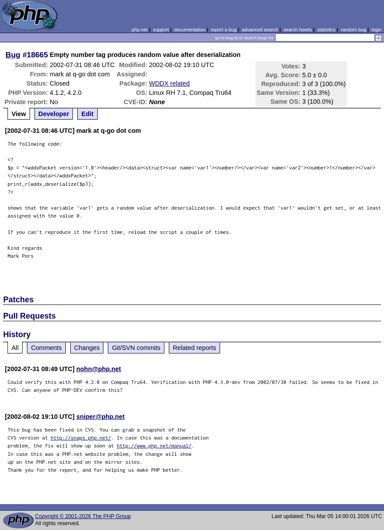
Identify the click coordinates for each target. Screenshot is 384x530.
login (377, 29)
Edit (87, 113)
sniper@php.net (100, 416)
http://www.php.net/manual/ (154, 445)
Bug (13, 54)
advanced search (260, 29)
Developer (53, 113)
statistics (326, 29)
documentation (189, 29)
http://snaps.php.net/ (81, 437)
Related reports (194, 347)
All (15, 347)
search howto (297, 29)
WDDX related (169, 83)
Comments (46, 347)
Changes (87, 347)
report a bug (223, 29)
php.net (140, 29)
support (161, 29)
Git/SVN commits (136, 347)
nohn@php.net (98, 368)
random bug (353, 29)
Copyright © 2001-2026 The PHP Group (83, 516)
